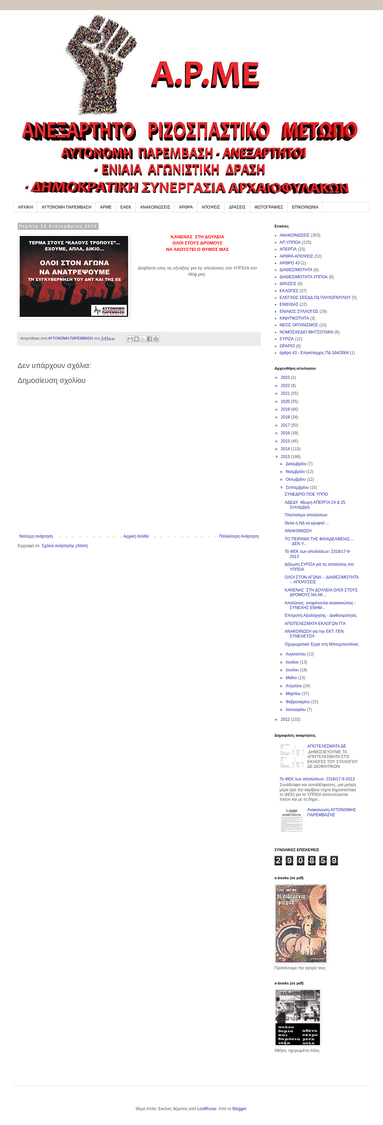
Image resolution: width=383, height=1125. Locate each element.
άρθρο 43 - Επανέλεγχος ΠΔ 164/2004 (314, 352)
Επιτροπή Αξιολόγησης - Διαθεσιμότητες (321, 615)
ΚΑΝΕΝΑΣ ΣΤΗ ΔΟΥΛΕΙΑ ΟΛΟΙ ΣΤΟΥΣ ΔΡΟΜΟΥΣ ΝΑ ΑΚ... (321, 592)
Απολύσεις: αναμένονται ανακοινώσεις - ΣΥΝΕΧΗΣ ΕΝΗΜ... (320, 605)
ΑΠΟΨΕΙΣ (211, 207)
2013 (286, 456)
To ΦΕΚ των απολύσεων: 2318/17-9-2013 (317, 779)
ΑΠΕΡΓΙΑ (288, 249)
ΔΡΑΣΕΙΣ (237, 207)
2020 (286, 401)
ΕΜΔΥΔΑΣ (289, 304)
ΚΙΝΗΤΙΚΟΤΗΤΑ (294, 318)
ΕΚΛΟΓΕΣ (289, 290)
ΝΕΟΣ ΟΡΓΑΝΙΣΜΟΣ (299, 325)
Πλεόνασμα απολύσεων (306, 515)
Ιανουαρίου (296, 709)
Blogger (239, 1108)
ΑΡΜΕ (106, 207)
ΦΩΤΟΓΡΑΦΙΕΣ (269, 207)
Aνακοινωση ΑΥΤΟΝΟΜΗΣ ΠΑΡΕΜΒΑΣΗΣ (331, 812)
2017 (286, 425)
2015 (286, 441)
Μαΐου (292, 677)
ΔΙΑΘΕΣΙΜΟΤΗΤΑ (296, 269)
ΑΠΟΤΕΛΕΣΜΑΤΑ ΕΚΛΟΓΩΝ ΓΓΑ (315, 623)
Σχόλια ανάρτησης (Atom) (65, 545)
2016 (286, 433)
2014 (286, 449)
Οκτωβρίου (296, 479)
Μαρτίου (294, 693)
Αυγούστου (296, 654)
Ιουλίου (293, 662)
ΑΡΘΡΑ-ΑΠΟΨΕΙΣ (296, 256)
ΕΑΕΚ (125, 207)
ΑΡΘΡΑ (186, 207)
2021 (286, 393)
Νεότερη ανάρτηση (36, 536)
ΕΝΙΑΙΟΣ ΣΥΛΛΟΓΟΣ (299, 311)
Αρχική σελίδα (136, 536)
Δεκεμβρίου (297, 463)
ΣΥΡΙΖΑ (287, 339)
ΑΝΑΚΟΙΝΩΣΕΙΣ (155, 207)
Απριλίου (294, 686)
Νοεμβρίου (296, 471)
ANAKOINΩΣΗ (298, 530)
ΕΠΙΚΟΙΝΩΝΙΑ (305, 207)
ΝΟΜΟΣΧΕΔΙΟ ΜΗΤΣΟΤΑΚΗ (307, 332)
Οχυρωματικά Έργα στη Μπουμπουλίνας (321, 644)
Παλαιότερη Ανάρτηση (239, 536)
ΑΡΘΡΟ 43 (290, 263)
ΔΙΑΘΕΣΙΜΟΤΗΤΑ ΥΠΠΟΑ (304, 277)
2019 (286, 409)
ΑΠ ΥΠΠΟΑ (290, 242)
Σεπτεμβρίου (298, 487)
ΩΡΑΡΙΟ (287, 346)
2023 (286, 377)
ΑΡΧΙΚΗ (25, 207)
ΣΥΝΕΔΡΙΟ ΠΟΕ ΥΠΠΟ (306, 494)
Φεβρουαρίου (298, 701)
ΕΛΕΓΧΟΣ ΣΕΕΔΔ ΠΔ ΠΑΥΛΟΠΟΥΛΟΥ (315, 297)
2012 (286, 719)
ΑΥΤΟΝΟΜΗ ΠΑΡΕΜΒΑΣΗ (66, 207)
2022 (286, 385)
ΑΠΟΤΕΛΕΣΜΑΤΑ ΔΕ (326, 746)
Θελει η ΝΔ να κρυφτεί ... (307, 523)
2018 (286, 417)
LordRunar (206, 1108)
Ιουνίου (293, 670)
